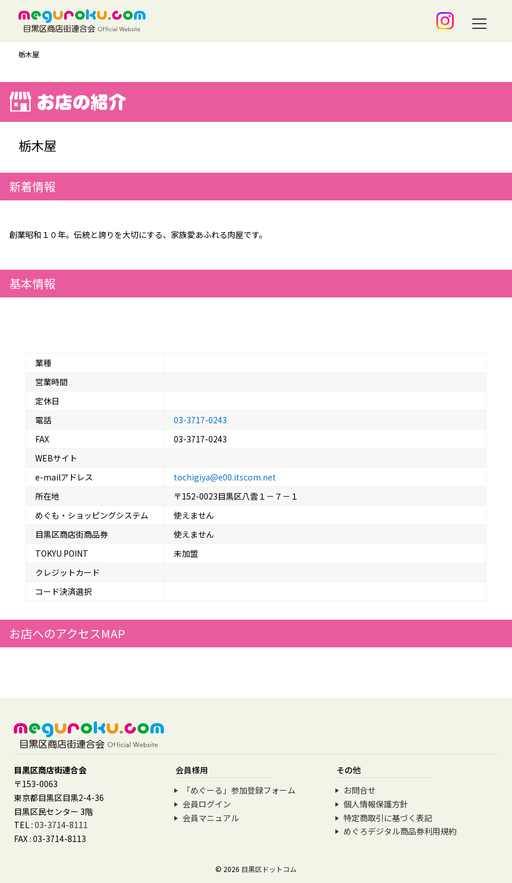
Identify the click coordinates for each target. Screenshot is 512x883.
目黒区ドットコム (269, 869)
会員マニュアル (210, 818)
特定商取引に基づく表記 (387, 818)
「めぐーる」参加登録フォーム (239, 790)
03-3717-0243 (200, 420)
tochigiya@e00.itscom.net (225, 477)
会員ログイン (206, 804)
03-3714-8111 (61, 824)
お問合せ (359, 790)
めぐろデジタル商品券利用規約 (400, 831)
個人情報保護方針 (375, 804)
